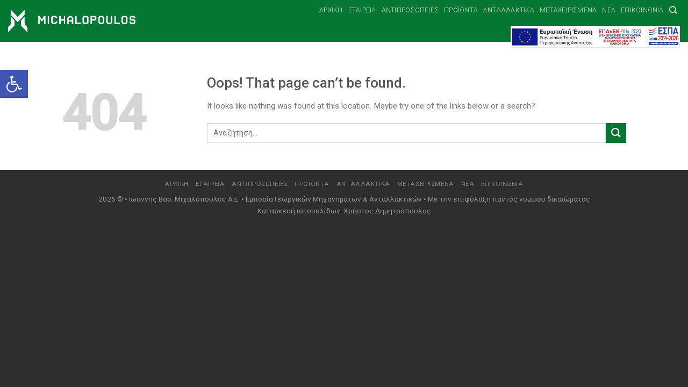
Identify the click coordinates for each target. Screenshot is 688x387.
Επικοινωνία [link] (642, 10)
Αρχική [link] (330, 10)
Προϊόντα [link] (461, 10)
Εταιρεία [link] (362, 10)
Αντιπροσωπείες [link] (410, 10)
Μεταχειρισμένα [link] (568, 10)
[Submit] (616, 133)
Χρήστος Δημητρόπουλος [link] (387, 210)
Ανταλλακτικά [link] (508, 10)
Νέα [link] (608, 10)
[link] (14, 84)
